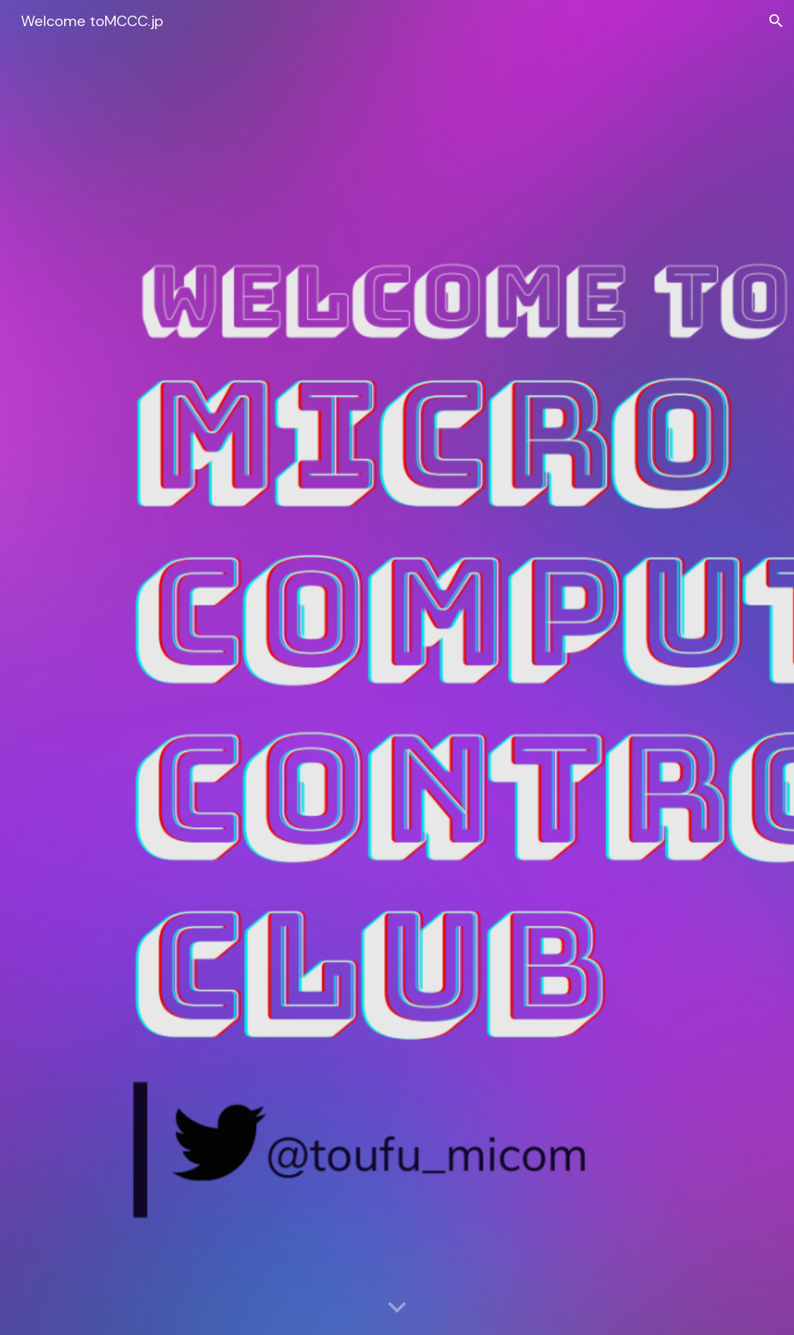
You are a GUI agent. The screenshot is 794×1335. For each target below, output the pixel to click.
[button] (776, 21)
